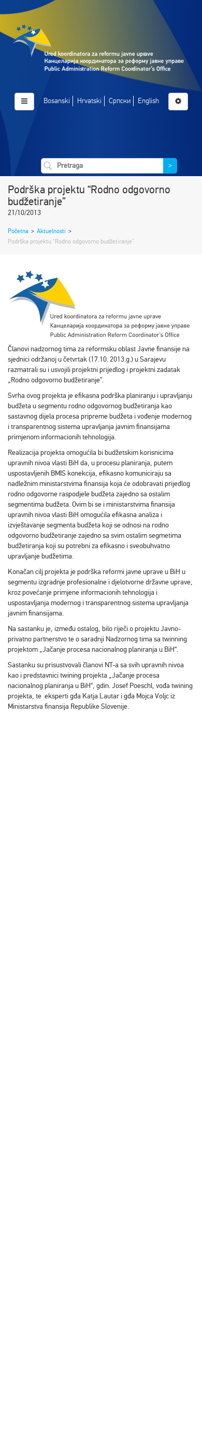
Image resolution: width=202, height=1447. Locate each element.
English (148, 100)
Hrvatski (89, 100)
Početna (18, 231)
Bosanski (57, 100)
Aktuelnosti (51, 231)
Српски (120, 100)
